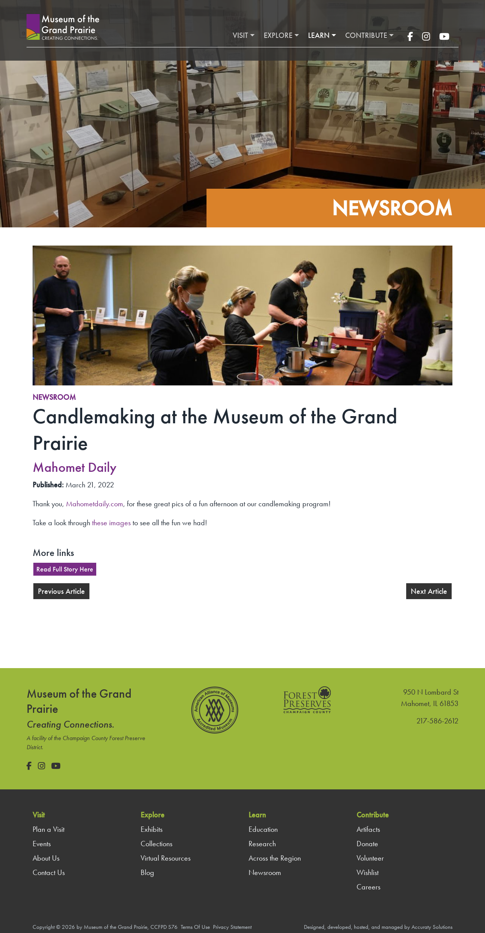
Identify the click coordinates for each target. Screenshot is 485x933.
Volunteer (370, 858)
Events (42, 843)
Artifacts (368, 829)
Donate (367, 843)
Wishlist (368, 872)
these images (111, 523)
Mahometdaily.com (94, 504)
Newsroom (54, 397)
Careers (368, 887)
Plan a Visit (48, 829)
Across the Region (275, 858)
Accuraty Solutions (431, 927)
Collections (156, 843)
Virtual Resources (166, 858)
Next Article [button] (429, 591)
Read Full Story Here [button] (64, 569)
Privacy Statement (232, 927)
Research (262, 843)
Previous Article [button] (61, 591)
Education (263, 829)
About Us (46, 858)
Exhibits (152, 829)
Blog (147, 872)
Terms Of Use (195, 927)
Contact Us (49, 872)
